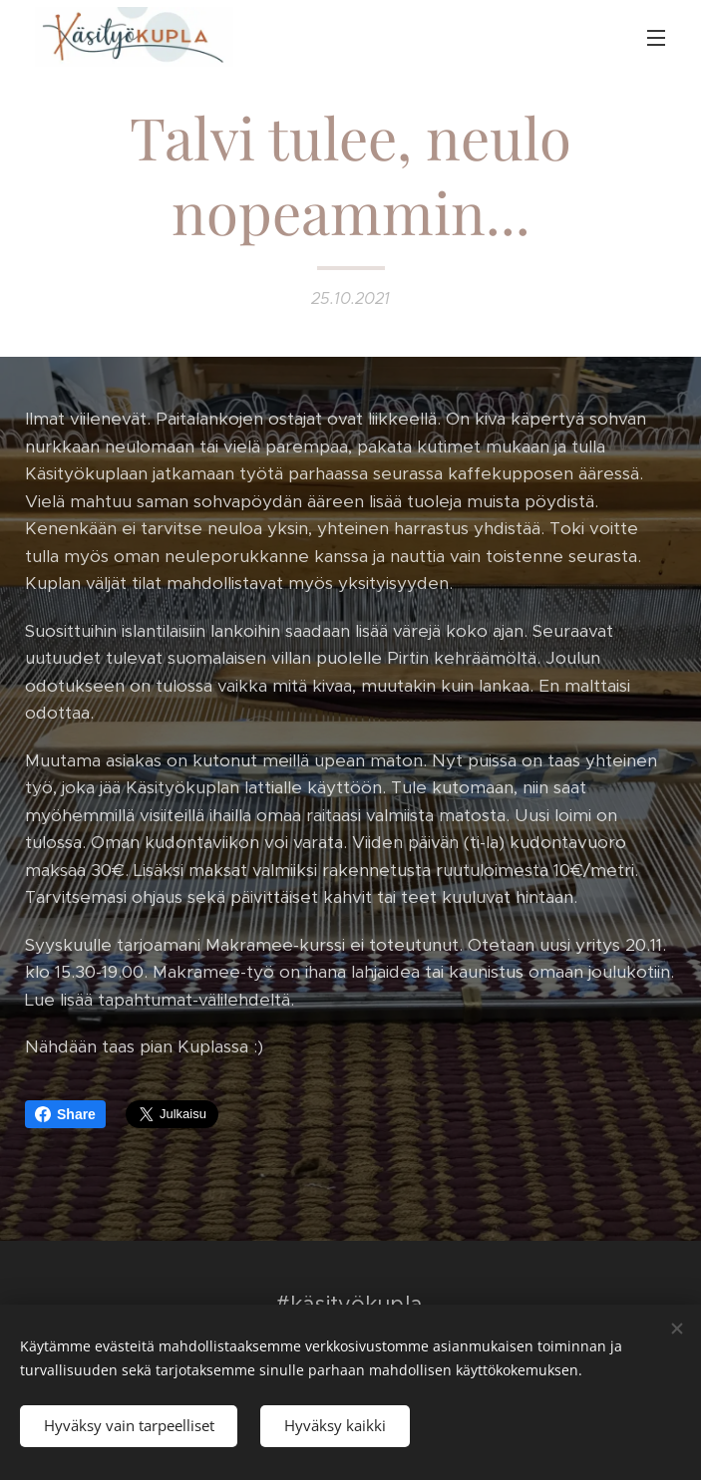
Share (65, 1114)
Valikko (656, 38)
